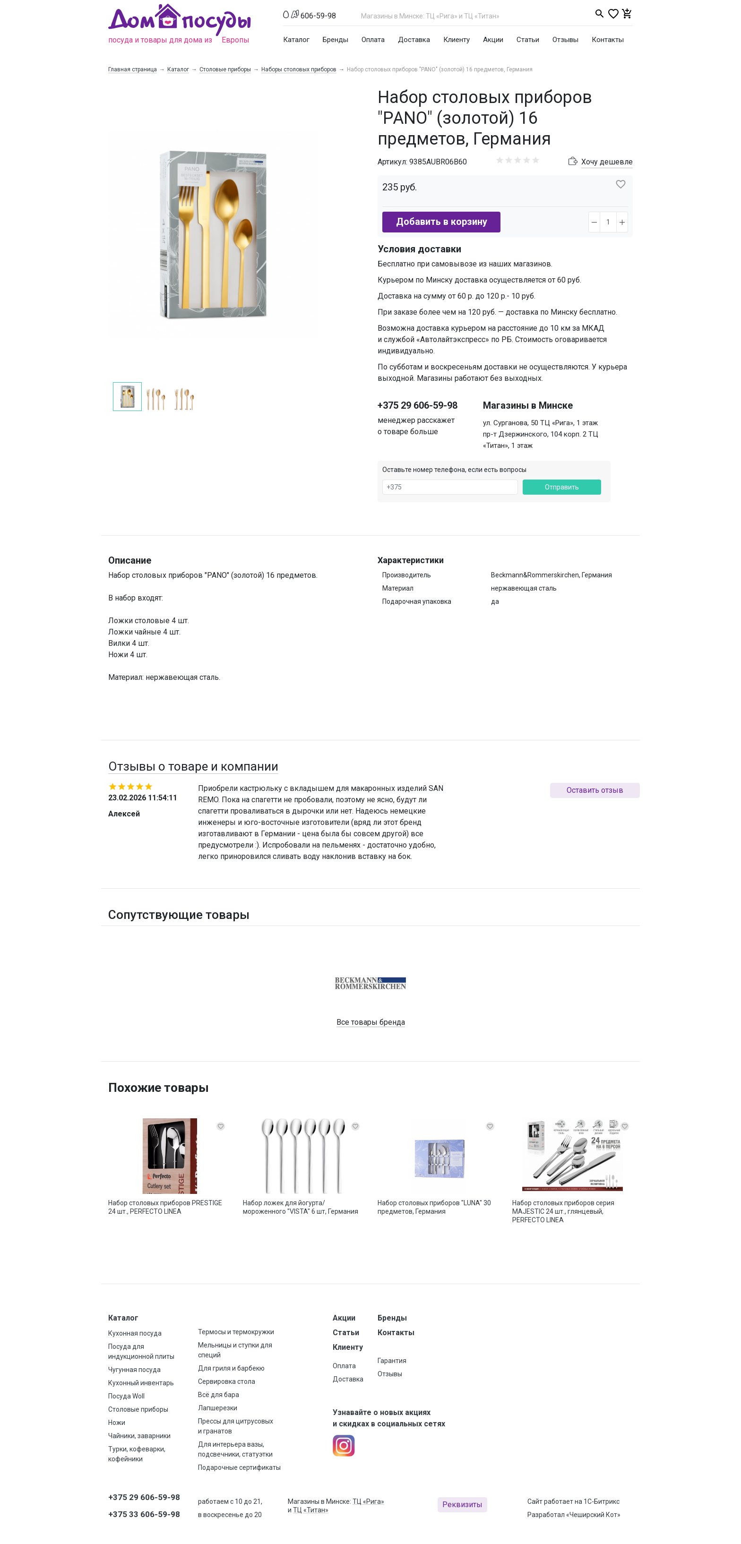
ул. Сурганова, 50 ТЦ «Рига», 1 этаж (540, 423)
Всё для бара (218, 1394)
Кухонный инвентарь (141, 1383)
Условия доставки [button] (419, 249)
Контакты (608, 39)
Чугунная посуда (134, 1369)
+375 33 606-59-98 (144, 1514)
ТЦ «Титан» (310, 1510)
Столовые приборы (225, 69)
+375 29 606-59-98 (417, 405)
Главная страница (132, 69)
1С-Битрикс (602, 1501)
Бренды (335, 39)
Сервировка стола (226, 1381)
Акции (493, 39)
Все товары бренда (370, 1022)
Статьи (528, 39)
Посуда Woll (126, 1396)
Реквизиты (462, 1504)
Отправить (562, 487)
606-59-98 (318, 15)
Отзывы (565, 39)
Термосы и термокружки (236, 1332)
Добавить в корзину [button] (441, 221)
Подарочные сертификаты (239, 1467)
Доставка (414, 39)
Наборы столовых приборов (298, 69)
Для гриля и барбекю (231, 1368)
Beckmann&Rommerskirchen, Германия (551, 575)
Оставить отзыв (595, 790)
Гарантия (392, 1360)
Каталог (296, 39)
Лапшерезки (217, 1408)
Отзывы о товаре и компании (193, 766)
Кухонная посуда (135, 1333)
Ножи (116, 1422)
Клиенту (456, 39)
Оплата (373, 39)
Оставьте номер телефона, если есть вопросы (454, 469)
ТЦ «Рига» (368, 1501)
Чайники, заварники (139, 1436)
